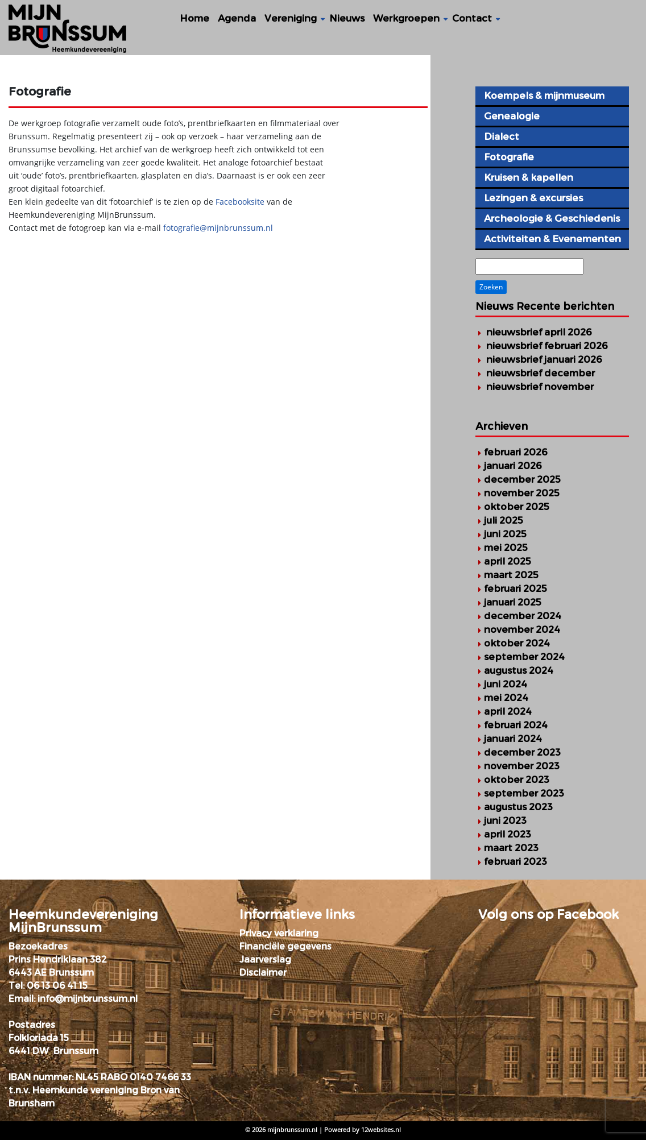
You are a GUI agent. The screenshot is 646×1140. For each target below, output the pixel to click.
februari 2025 (515, 588)
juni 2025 (505, 534)
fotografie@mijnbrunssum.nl (218, 227)
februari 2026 (516, 452)
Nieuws (347, 18)
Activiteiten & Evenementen (552, 238)
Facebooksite (241, 201)
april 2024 (508, 711)
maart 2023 (511, 847)
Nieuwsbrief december (540, 373)
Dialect (501, 136)
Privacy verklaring (278, 933)
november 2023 (522, 766)
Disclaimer (263, 972)
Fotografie (509, 157)
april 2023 (507, 834)
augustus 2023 (518, 806)
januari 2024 (513, 738)
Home (194, 18)
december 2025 (522, 479)
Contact (472, 18)
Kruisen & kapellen (528, 177)
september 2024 (524, 656)
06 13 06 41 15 (57, 985)
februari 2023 (515, 861)
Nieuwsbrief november (540, 386)
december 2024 (522, 615)
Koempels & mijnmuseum (544, 95)
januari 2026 (513, 465)
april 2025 (507, 561)
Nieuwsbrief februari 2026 (547, 345)
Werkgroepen (406, 18)
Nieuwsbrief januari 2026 (544, 359)
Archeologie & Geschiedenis (552, 218)
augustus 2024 (518, 670)
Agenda (237, 18)
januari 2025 (512, 602)
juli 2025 (503, 520)
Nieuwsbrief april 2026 (539, 332)
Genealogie (512, 116)
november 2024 (522, 629)
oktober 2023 (516, 779)
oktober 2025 (516, 506)
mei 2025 (506, 547)
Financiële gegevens (285, 946)
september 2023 (524, 793)
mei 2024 (506, 697)
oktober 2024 (517, 643)
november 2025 (522, 493)
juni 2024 (505, 684)
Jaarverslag (265, 959)
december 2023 (522, 752)
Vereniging (290, 18)
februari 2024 (516, 725)
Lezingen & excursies (533, 198)
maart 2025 (511, 575)
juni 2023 (505, 820)
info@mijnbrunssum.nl (88, 998)
